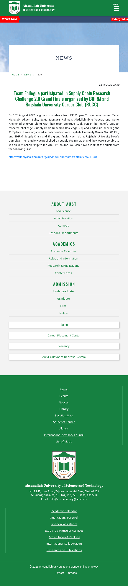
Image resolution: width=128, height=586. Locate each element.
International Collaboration (64, 543)
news (27, 74)
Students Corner (64, 422)
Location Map (64, 415)
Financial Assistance (64, 524)
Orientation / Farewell (64, 517)
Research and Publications (64, 550)
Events (63, 396)
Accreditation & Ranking (64, 537)
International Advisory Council (64, 435)
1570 (39, 74)
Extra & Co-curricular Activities (64, 530)
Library (64, 409)
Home (15, 74)
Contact (59, 573)
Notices (64, 402)
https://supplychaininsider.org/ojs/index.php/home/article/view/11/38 (53, 156)
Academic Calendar (64, 511)
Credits (72, 573)
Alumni (63, 428)
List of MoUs (64, 441)
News (64, 389)
